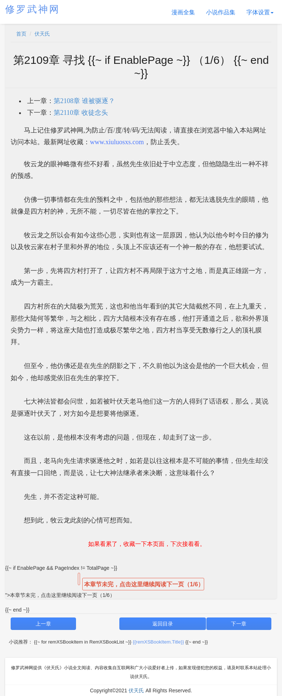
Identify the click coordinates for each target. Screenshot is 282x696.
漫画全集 (183, 12)
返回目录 (162, 624)
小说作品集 (220, 12)
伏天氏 (42, 34)
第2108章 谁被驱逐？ (84, 101)
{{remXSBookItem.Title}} (158, 642)
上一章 (43, 624)
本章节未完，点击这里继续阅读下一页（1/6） (144, 584)
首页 (21, 34)
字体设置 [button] (260, 12)
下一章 (238, 624)
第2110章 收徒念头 (81, 112)
